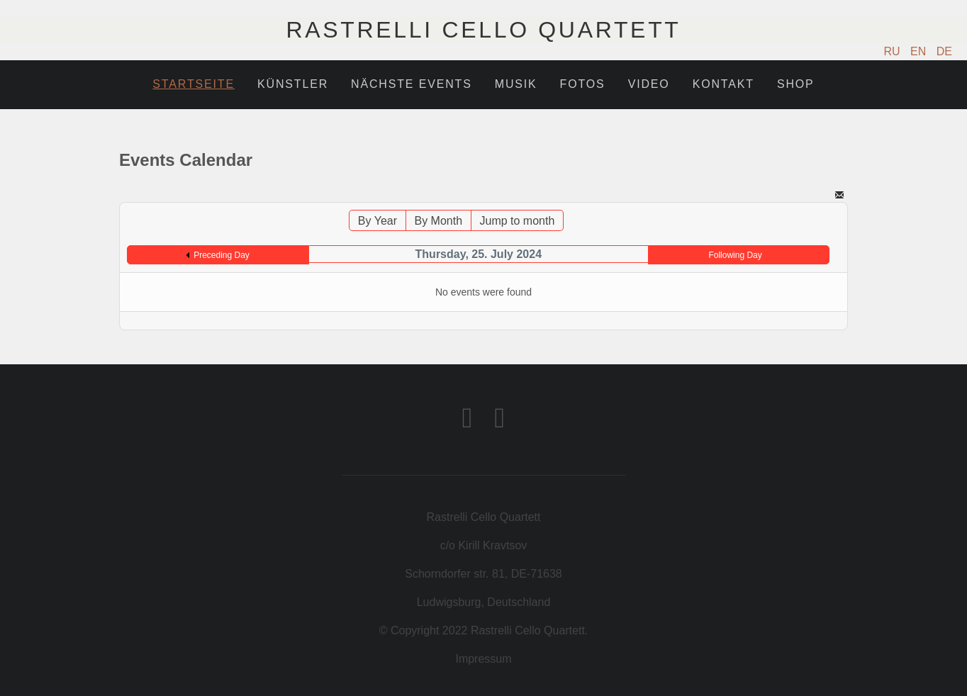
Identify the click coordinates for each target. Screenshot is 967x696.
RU (894, 51)
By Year (377, 221)
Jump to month (517, 221)
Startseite (193, 84)
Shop (796, 84)
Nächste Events (411, 84)
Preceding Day (222, 255)
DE (944, 51)
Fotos (582, 84)
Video (649, 84)
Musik (516, 84)
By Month (438, 221)
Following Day (734, 255)
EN (919, 51)
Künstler (292, 84)
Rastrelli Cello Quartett (483, 30)
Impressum (483, 659)
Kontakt (723, 84)
